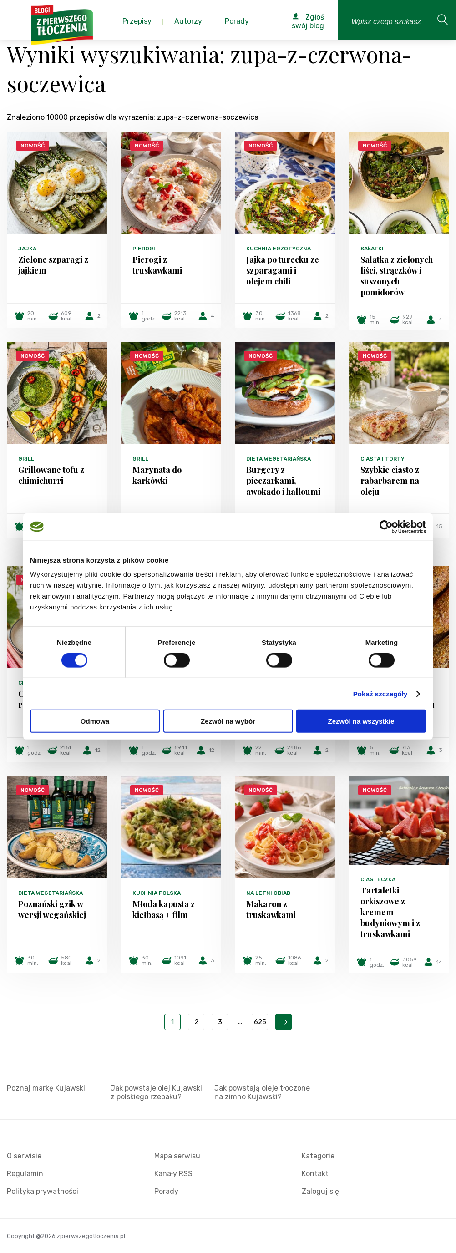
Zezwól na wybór (228, 721)
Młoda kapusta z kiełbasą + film (163, 909)
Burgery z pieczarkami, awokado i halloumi (283, 480)
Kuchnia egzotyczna (278, 248)
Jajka (27, 248)
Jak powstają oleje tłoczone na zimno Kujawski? (262, 1092)
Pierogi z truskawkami (157, 265)
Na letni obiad (268, 893)
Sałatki (372, 248)
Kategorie (318, 1156)
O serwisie (24, 1156)
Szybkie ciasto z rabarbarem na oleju (389, 480)
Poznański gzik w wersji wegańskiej (52, 909)
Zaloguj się (320, 1191)
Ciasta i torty (382, 459)
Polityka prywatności (42, 1191)
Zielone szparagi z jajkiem (53, 265)
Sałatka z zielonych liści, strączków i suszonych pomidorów (396, 276)
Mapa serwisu (177, 1156)
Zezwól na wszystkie (361, 721)
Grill (26, 459)
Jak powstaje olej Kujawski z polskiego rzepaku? (156, 1092)
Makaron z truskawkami (271, 909)
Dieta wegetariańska (278, 459)
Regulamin (25, 1173)
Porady (166, 1191)
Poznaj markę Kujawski (46, 1088)
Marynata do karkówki (157, 475)
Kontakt (315, 1173)
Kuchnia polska (156, 893)
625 (260, 1022)
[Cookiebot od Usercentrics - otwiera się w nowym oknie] (386, 526)
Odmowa (95, 721)
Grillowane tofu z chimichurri (51, 475)
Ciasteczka (377, 879)
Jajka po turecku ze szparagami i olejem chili (282, 270)
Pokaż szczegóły (380, 693)
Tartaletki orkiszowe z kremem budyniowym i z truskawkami (390, 912)
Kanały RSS (173, 1173)
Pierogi (143, 248)
